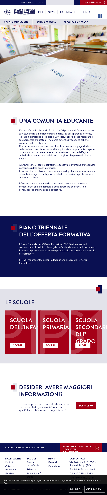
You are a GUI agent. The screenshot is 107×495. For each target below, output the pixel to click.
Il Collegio (35, 12)
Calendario (68, 12)
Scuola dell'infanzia (33, 464)
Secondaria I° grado (76, 22)
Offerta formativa (10, 468)
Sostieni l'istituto (92, 2)
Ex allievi (9, 28)
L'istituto (9, 462)
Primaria (31, 469)
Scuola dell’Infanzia (16, 22)
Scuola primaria (46, 22)
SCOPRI (17, 345)
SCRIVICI (84, 405)
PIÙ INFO (75, 489)
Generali (52, 462)
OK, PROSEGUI (94, 489)
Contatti (88, 12)
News (51, 12)
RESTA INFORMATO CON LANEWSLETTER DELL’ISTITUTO (77, 448)
